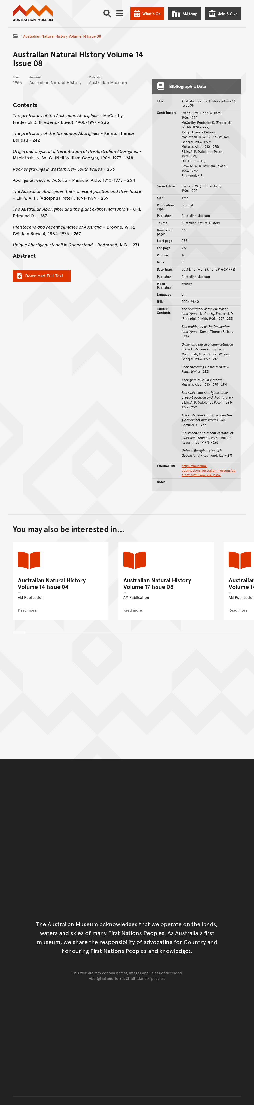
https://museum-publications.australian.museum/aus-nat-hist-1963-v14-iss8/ (208, 470)
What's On (151, 13)
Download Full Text (39, 275)
